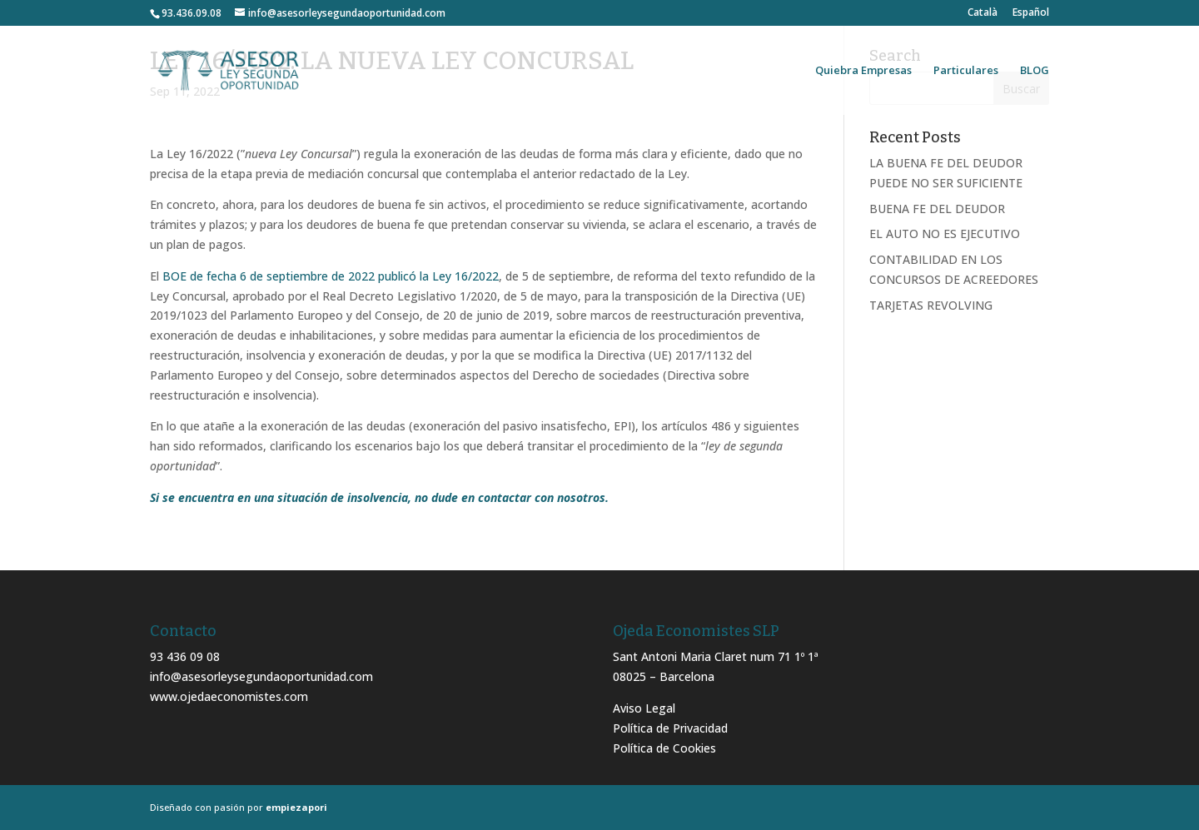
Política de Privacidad (670, 728)
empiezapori (296, 807)
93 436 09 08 (185, 656)
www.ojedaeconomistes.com (229, 696)
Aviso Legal (644, 708)
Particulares (965, 70)
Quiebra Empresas (863, 70)
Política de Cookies (664, 748)
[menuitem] (983, 16)
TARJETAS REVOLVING (931, 305)
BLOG (1034, 70)
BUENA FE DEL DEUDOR (937, 208)
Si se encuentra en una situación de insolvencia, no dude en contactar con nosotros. (379, 497)
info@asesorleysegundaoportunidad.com (261, 676)
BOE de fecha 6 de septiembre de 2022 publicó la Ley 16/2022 (330, 276)
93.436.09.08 (191, 13)
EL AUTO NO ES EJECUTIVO (944, 233)
